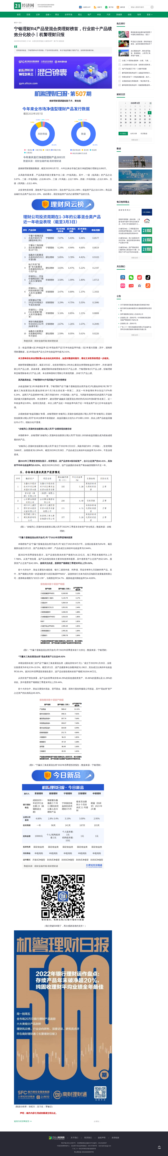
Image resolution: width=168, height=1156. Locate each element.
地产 (89, 15)
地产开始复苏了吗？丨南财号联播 (134, 69)
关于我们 (74, 1138)
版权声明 (101, 1138)
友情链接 (115, 1138)
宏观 (28, 15)
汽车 (108, 15)
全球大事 (133, 133)
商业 (57, 15)
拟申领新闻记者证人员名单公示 (131, 314)
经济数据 (144, 133)
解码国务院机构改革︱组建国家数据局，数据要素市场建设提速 (145, 85)
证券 (38, 15)
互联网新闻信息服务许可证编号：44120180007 (92, 1143)
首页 (19, 15)
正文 (20, 22)
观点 (80, 15)
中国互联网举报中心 (63, 1146)
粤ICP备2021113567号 (68, 1143)
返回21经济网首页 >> (23, 1121)
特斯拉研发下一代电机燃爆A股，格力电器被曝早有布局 (142, 77)
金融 (47, 15)
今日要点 (123, 133)
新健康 (119, 15)
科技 (99, 15)
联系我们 (88, 1138)
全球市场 (68, 15)
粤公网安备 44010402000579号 (84, 1152)
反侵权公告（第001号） (129, 323)
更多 (149, 15)
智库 (139, 15)
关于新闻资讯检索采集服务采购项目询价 (135, 305)
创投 (129, 15)
